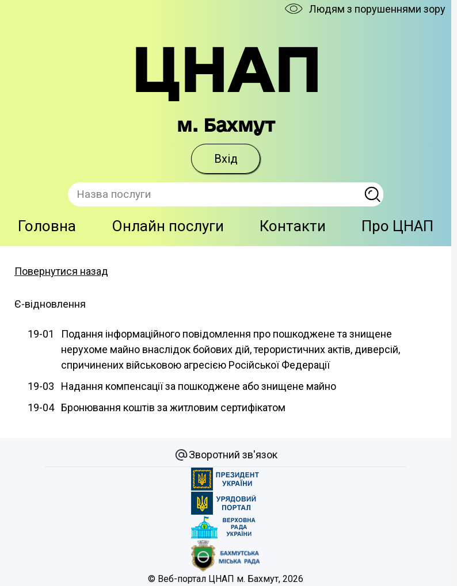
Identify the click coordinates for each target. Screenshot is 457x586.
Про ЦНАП (397, 226)
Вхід (226, 159)
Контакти (293, 226)
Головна (47, 226)
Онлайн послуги (168, 226)
